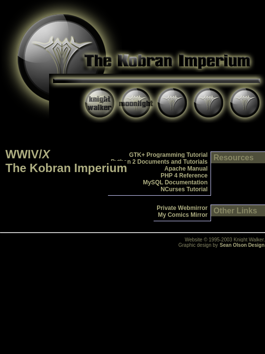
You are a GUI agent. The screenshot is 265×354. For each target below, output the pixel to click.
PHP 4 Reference (184, 175)
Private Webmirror (182, 208)
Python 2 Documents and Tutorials (159, 161)
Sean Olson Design (242, 245)
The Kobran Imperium (66, 168)
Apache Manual (186, 168)
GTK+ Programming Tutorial (168, 154)
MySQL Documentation (175, 182)
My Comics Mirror (183, 214)
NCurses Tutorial (184, 189)
